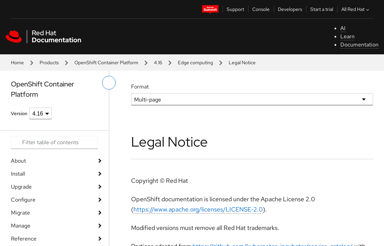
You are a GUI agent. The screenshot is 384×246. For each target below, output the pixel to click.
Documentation (359, 44)
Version (19, 113)
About (18, 160)
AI (342, 28)
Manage (20, 225)
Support (235, 9)
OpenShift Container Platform (106, 62)
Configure (23, 199)
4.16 (158, 62)
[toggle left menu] (109, 83)
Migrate (20, 212)
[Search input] (54, 142)
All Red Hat (356, 9)
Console (261, 9)
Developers (290, 9)
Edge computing (195, 62)
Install (18, 173)
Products (49, 62)
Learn (347, 36)
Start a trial (321, 9)
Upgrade (21, 186)
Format (140, 86)
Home (17, 62)
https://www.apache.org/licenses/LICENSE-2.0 (198, 209)
